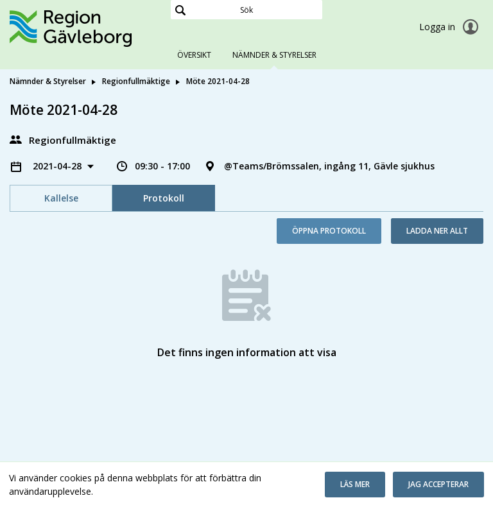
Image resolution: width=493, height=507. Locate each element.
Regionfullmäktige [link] (136, 81)
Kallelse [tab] (61, 198)
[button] (355, 484)
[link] (74, 28)
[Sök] (246, 9)
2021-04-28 (58, 166)
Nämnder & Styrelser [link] (48, 81)
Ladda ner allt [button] (437, 230)
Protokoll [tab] (163, 198)
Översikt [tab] (194, 54)
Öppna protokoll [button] (329, 230)
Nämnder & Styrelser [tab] (274, 54)
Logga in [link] (451, 27)
